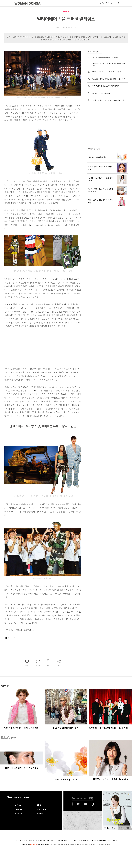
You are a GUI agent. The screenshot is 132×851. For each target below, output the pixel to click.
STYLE (66, 12)
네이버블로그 (93, 804)
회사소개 (66, 840)
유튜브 (85, 804)
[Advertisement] (32, 347)
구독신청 (18, 840)
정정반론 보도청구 (49, 840)
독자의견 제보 (39, 840)
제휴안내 (86, 840)
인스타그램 (78, 804)
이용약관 (92, 840)
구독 (120, 828)
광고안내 (25, 840)
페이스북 (72, 804)
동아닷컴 (60, 840)
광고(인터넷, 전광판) (76, 840)
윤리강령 (31, 840)
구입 (127, 828)
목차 (113, 828)
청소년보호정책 (112, 840)
